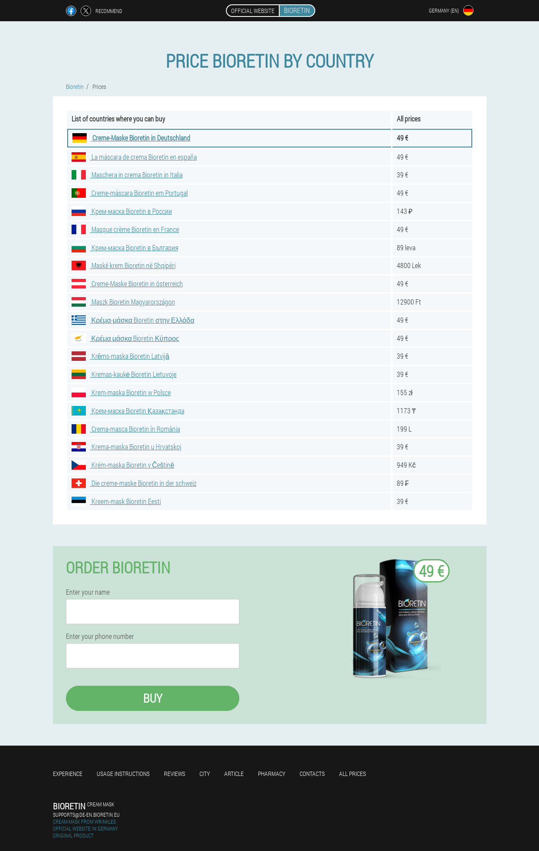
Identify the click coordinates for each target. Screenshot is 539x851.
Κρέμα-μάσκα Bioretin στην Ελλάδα (133, 319)
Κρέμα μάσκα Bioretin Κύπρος (126, 338)
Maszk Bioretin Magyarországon (123, 301)
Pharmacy (271, 773)
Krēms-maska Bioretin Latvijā (121, 355)
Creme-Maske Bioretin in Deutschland (131, 137)
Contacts (312, 773)
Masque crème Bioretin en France (125, 229)
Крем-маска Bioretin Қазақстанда (128, 410)
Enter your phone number (100, 636)
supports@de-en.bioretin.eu (86, 814)
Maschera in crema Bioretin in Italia (127, 174)
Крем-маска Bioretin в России (122, 211)
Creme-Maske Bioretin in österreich (127, 283)
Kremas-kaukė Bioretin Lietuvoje (124, 374)
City (204, 773)
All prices (352, 773)
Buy (152, 698)
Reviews (174, 773)
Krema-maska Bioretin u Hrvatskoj (126, 446)
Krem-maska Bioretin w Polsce (121, 392)
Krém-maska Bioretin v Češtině (123, 464)
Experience (67, 773)
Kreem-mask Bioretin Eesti (116, 501)
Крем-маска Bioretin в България (125, 247)
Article (234, 773)
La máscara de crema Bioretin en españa (134, 156)
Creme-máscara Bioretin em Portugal (130, 192)
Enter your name (88, 592)
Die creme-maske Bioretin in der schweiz (134, 483)
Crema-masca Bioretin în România (126, 428)
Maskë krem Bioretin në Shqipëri (124, 265)
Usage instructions (123, 773)
